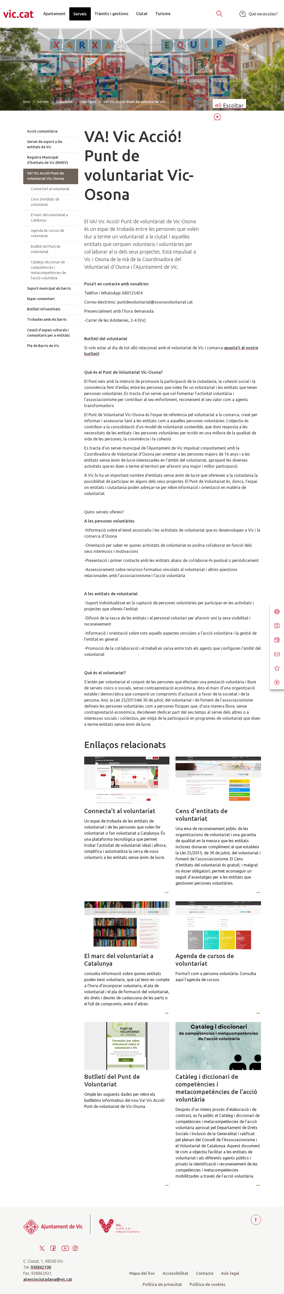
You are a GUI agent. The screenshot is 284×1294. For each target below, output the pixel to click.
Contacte (204, 1273)
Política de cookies (208, 1284)
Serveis (43, 102)
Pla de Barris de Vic (43, 346)
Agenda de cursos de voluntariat (205, 960)
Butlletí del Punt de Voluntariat (112, 1080)
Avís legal (230, 1273)
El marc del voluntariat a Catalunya (119, 960)
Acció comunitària (42, 131)
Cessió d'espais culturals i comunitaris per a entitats (48, 332)
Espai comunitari (41, 299)
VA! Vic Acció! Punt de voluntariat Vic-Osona (45, 176)
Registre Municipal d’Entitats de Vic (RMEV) (47, 160)
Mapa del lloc (142, 1273)
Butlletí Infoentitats (43, 309)
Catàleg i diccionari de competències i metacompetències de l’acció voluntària (216, 1088)
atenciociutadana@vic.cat (47, 1279)
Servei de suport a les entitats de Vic (44, 144)
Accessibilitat (175, 1273)
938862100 (41, 1267)
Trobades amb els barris (47, 319)
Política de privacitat (162, 1284)
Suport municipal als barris (49, 288)
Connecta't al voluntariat (119, 811)
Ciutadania (64, 102)
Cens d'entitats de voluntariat (202, 815)
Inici (26, 101)
